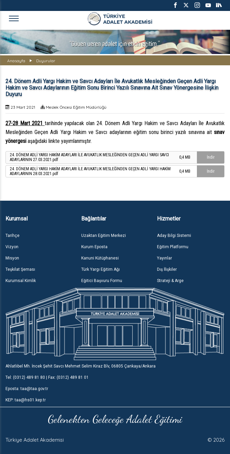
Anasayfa (16, 60)
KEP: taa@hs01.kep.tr (25, 400)
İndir (211, 157)
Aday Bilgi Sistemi (174, 235)
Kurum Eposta (94, 246)
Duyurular (45, 60)
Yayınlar (164, 258)
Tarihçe (12, 235)
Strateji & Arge (170, 280)
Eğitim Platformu (172, 246)
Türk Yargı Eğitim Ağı (100, 269)
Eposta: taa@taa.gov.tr (26, 388)
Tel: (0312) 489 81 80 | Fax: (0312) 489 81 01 (47, 377)
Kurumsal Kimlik (20, 280)
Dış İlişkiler (167, 269)
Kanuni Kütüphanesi (100, 258)
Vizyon (11, 246)
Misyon (12, 258)
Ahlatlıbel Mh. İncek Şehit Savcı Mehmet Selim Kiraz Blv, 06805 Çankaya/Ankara (80, 366)
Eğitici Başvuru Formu (101, 280)
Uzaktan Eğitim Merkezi (103, 235)
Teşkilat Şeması (20, 269)
